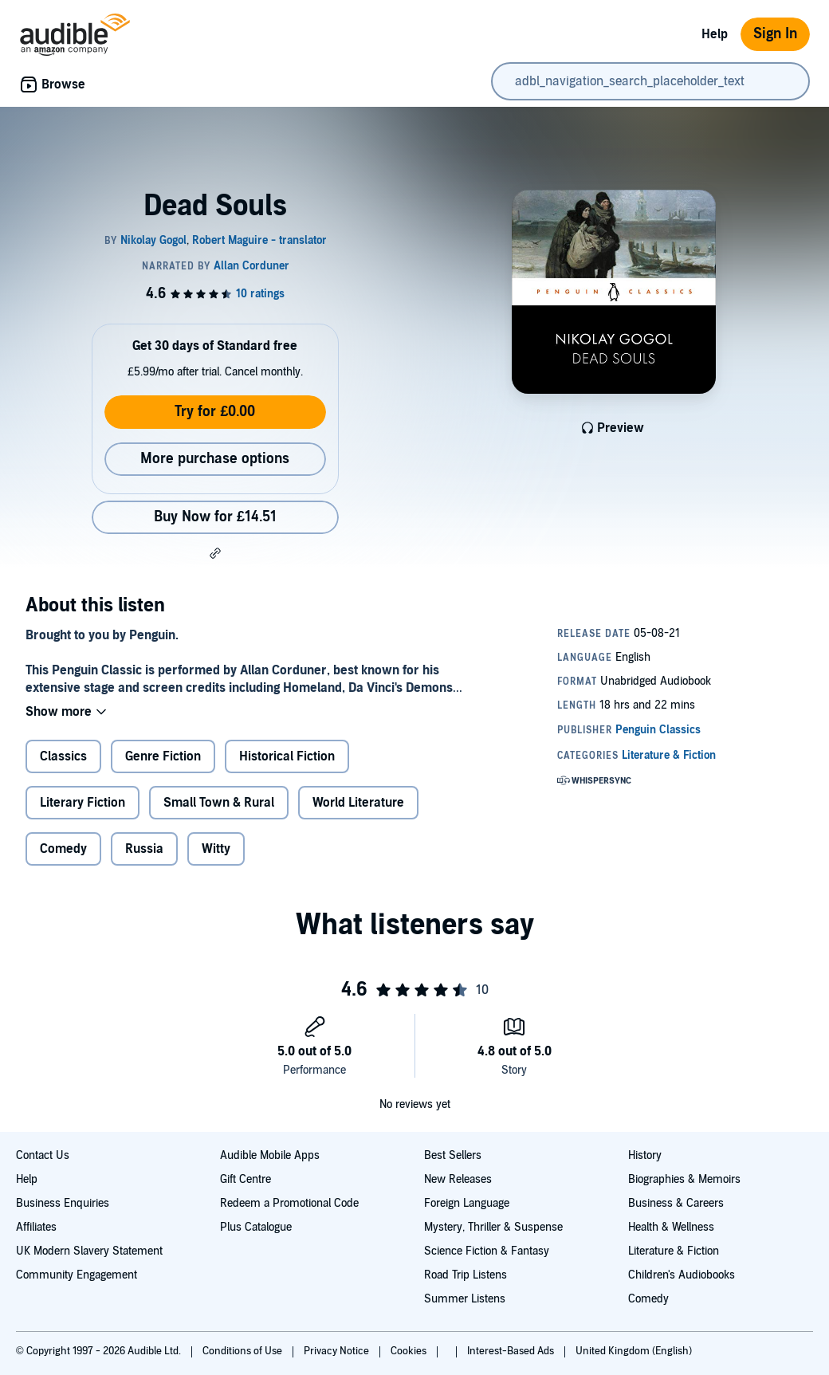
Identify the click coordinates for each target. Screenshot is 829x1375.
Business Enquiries (62, 1203)
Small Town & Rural (218, 803)
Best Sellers (452, 1155)
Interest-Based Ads (511, 1351)
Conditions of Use (243, 1351)
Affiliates (36, 1227)
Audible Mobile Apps (270, 1155)
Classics (63, 756)
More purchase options (214, 458)
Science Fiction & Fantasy (486, 1251)
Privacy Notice (337, 1351)
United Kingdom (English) (634, 1351)
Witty (216, 849)
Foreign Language (466, 1203)
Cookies (410, 1351)
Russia (144, 849)
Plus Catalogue (256, 1227)
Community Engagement (76, 1275)
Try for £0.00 (215, 411)
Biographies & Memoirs (684, 1179)
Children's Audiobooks (681, 1275)
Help (714, 34)
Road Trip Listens (465, 1275)
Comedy (63, 849)
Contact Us (42, 1155)
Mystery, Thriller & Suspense (493, 1227)
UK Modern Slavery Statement (89, 1251)
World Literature (358, 803)
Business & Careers (676, 1203)
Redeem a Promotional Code (289, 1203)
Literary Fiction (82, 803)
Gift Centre (245, 1179)
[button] (215, 553)
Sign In (775, 34)
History (645, 1155)
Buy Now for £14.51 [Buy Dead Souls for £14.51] (215, 517)
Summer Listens (464, 1299)
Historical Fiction (287, 756)
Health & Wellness (671, 1227)
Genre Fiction (163, 756)
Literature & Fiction (673, 1251)
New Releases (458, 1179)
